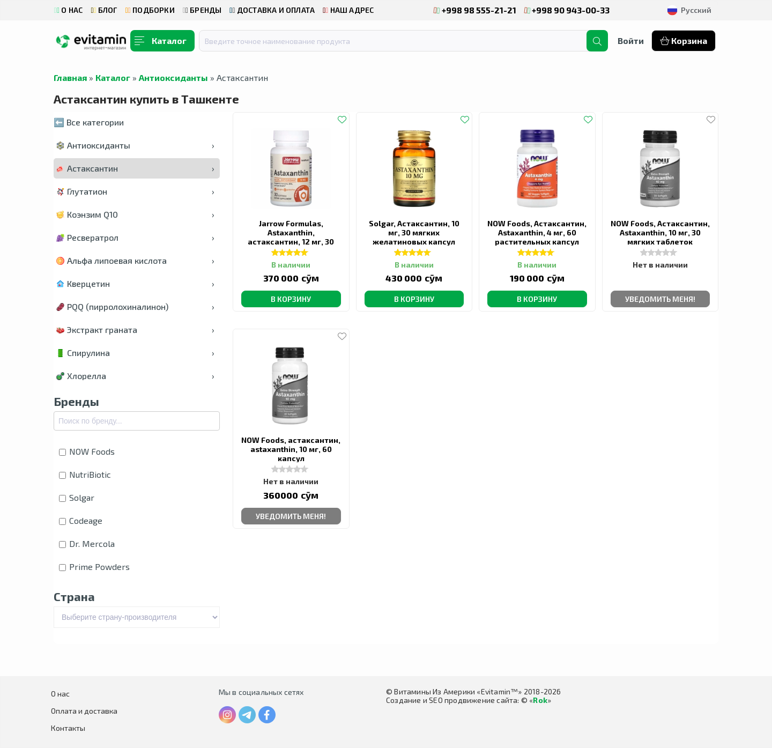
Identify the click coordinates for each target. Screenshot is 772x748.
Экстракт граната (135, 329)
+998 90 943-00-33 (567, 10)
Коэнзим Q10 (135, 214)
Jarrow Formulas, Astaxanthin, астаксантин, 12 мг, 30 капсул (291, 237)
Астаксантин (135, 168)
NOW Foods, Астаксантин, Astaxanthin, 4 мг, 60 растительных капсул (537, 232)
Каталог (112, 77)
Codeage (80, 520)
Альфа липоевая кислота (135, 260)
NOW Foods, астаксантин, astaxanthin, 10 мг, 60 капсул (290, 449)
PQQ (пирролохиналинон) (135, 306)
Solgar (76, 497)
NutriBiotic (85, 474)
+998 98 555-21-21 (475, 10)
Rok (540, 700)
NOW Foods (87, 451)
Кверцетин (135, 283)
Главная (70, 77)
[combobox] (399, 40)
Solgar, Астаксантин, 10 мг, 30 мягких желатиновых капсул (414, 232)
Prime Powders (94, 566)
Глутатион (135, 191)
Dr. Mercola (87, 543)
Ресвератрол (135, 237)
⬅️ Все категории (89, 122)
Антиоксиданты (173, 77)
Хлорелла (135, 376)
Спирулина (135, 352)
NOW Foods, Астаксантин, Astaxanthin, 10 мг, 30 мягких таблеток (660, 232)
